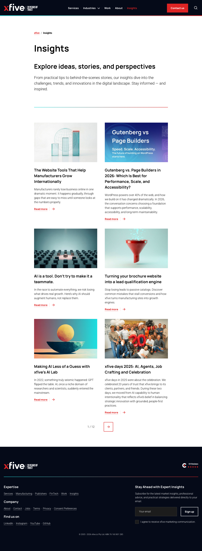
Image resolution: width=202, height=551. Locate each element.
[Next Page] (108, 427)
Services (73, 8)
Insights (132, 8)
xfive (37, 32)
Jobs (27, 508)
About (119, 8)
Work (107, 8)
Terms (36, 508)
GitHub (46, 523)
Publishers (41, 493)
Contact (17, 508)
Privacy (47, 508)
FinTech (54, 493)
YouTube (35, 523)
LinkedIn (8, 523)
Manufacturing (24, 493)
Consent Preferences (65, 508)
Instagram (21, 523)
